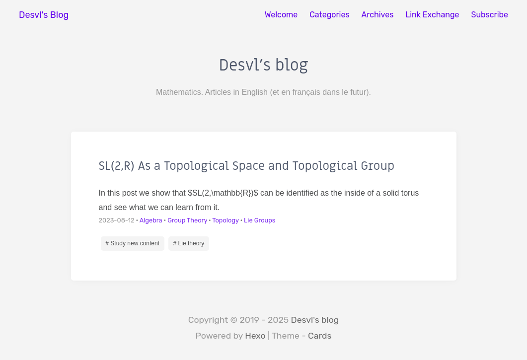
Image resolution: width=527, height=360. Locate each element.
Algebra (151, 220)
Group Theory (187, 220)
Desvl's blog (315, 320)
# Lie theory (189, 243)
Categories (329, 14)
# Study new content (132, 243)
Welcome (281, 14)
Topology (225, 220)
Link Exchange (432, 14)
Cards (319, 336)
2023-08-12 (117, 220)
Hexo (255, 336)
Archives (378, 14)
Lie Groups (259, 220)
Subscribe (489, 14)
